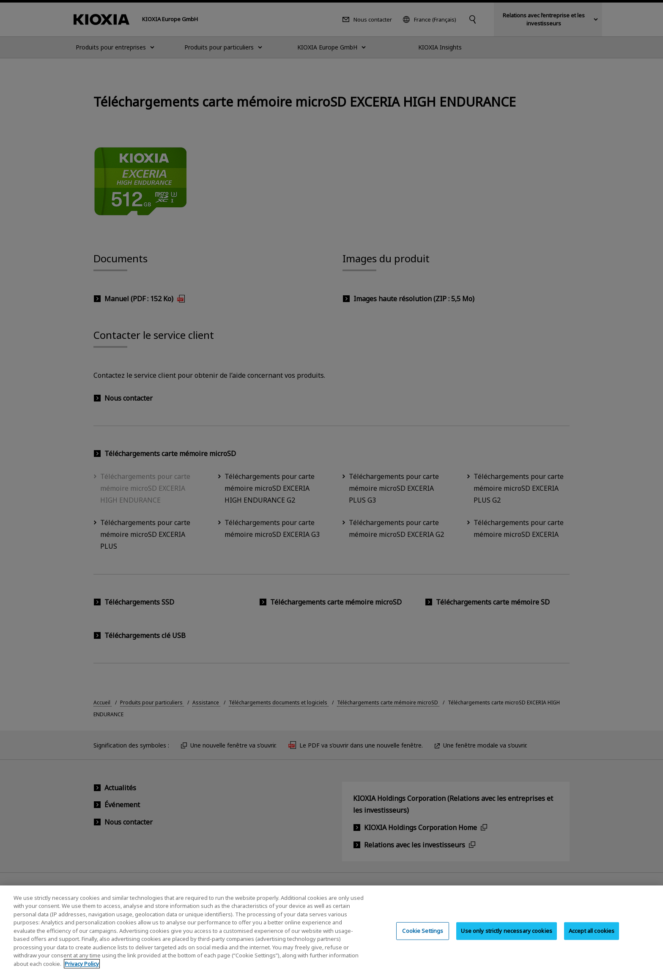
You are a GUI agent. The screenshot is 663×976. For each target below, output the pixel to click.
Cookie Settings (422, 936)
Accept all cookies (591, 936)
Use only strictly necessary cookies (506, 936)
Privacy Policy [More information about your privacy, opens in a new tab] (82, 969)
